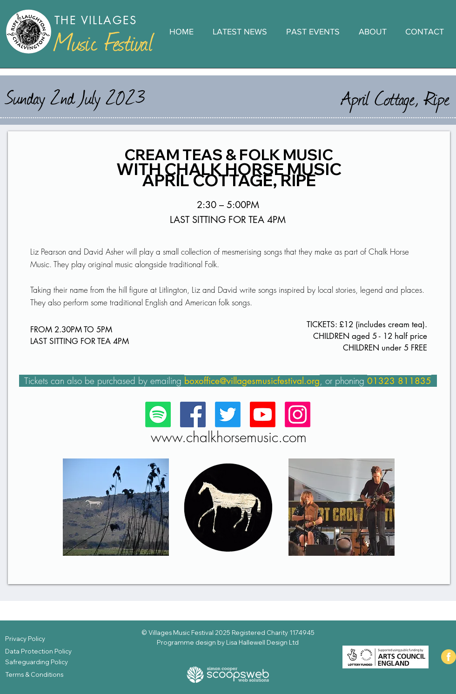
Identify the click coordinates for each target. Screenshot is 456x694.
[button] (312, 31)
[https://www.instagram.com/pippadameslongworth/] (297, 414)
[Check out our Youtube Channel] (262, 414)
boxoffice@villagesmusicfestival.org (252, 381)
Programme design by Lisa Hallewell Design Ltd (228, 642)
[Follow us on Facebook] (193, 414)
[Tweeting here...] (228, 414)
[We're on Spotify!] (158, 414)
